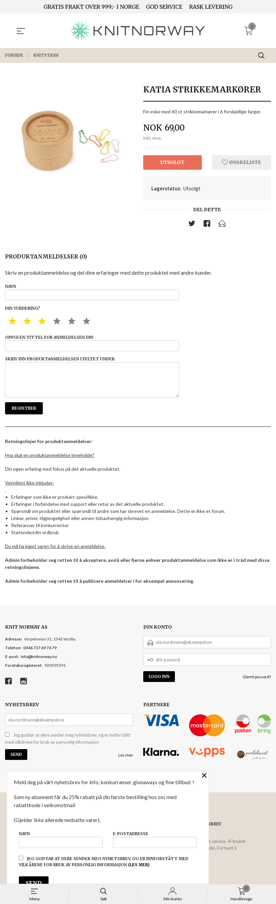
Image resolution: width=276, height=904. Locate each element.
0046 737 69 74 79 (40, 656)
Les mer (125, 763)
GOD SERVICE (164, 6)
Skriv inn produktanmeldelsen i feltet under (92, 383)
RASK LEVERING (211, 6)
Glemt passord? (257, 685)
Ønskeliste (241, 163)
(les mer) (139, 864)
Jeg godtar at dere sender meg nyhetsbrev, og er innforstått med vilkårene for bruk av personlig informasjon (67, 747)
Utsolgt (172, 163)
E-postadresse (155, 838)
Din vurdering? (22, 310)
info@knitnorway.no (39, 664)
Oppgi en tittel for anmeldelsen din (92, 346)
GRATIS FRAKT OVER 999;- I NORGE (91, 6)
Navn (92, 293)
